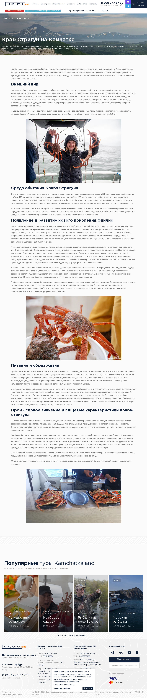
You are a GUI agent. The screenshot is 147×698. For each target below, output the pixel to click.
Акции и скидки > (14, 11)
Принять (90, 688)
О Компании (58, 4)
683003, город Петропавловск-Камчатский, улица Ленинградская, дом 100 (88, 662)
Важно (70, 4)
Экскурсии (45, 4)
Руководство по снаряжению (124, 666)
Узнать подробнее (60, 688)
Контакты (93, 4)
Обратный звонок (124, 659)
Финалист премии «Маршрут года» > (43, 11)
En (107, 11)
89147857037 (88, 668)
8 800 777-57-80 (111, 4)
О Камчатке (82, 4)
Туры (34, 4)
